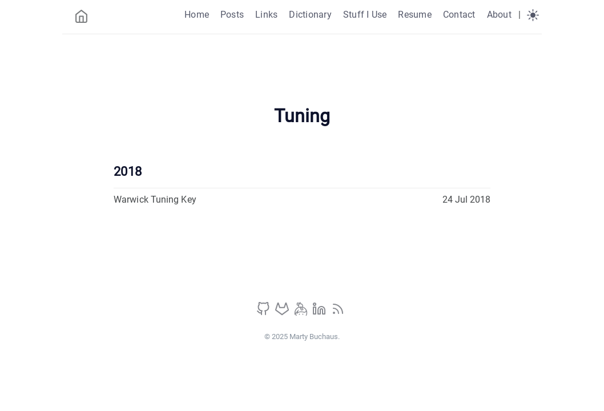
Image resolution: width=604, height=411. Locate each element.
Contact (459, 14)
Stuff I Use (365, 14)
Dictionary (310, 14)
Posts (232, 14)
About (499, 14)
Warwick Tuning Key (155, 199)
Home (196, 14)
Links (266, 14)
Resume (414, 14)
